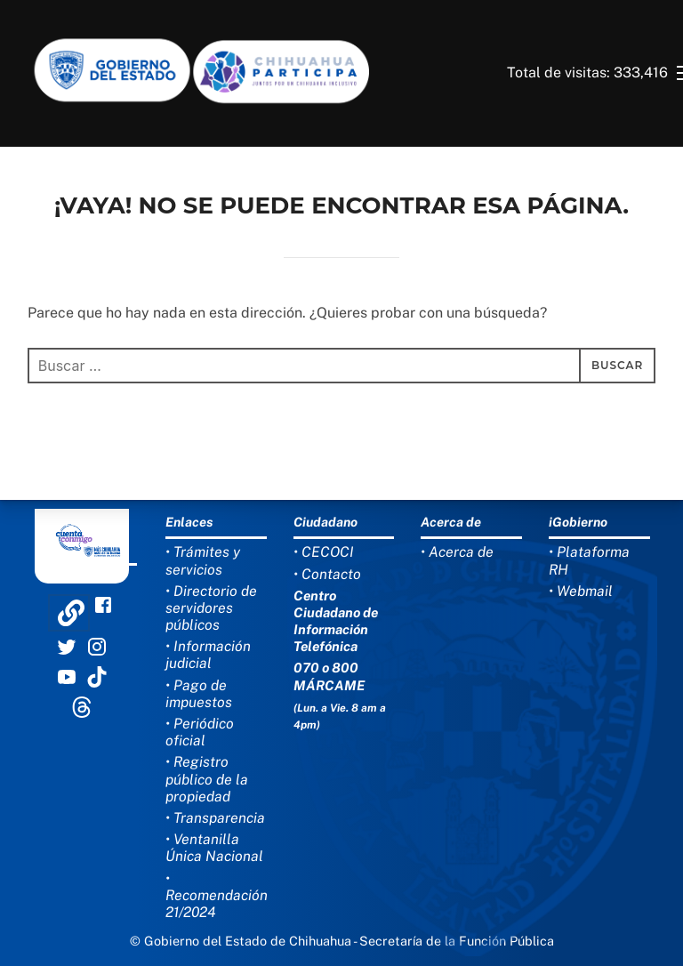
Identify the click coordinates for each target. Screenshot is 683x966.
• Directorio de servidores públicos (211, 608)
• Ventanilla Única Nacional (214, 848)
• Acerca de (457, 551)
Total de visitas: (560, 72)
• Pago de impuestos (198, 694)
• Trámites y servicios (202, 560)
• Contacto (327, 574)
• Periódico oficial (199, 732)
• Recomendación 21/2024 (216, 895)
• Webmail (581, 591)
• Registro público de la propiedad (206, 778)
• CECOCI (323, 551)
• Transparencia (215, 817)
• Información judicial (208, 655)
